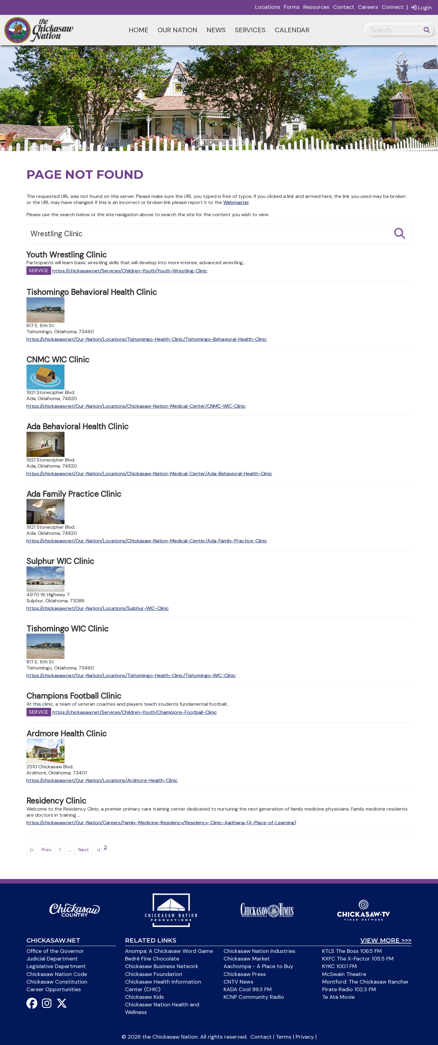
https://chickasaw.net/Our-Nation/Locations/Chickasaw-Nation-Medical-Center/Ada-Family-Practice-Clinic (146, 541)
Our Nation (177, 30)
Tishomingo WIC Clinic (67, 629)
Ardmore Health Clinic (66, 733)
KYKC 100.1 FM (339, 966)
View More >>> (386, 940)
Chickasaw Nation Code (56, 974)
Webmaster (236, 202)
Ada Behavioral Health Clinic (77, 426)
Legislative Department (56, 966)
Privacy (305, 1036)
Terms (283, 1036)
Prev (46, 849)
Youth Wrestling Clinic (66, 255)
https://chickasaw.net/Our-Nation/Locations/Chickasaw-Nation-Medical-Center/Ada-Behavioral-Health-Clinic (149, 473)
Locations (267, 7)
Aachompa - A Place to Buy (258, 966)
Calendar (292, 30)
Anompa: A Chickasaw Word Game (169, 951)
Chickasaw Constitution (56, 981)
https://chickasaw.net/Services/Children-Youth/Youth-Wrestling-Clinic (129, 271)
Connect (393, 7)
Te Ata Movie (338, 997)
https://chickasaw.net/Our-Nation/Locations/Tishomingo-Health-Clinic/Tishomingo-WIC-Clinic (131, 675)
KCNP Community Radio (254, 997)
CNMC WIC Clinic (57, 360)
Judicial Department (52, 958)
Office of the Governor (55, 951)
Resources (316, 7)
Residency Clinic (56, 801)
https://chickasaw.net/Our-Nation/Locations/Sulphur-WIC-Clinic (97, 608)
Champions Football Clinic (73, 696)
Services (250, 30)
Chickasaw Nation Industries (259, 951)
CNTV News (238, 981)
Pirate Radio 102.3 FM (349, 989)
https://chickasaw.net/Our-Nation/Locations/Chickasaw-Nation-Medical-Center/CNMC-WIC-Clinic (136, 406)
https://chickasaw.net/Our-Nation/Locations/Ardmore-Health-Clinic (102, 780)
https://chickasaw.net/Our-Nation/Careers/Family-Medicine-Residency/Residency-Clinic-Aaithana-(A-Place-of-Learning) (161, 822)
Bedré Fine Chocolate (152, 958)
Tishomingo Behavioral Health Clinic (91, 292)
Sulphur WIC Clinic (60, 561)
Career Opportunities (53, 989)
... (69, 849)
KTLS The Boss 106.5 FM (352, 951)
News (216, 30)
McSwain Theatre (344, 974)
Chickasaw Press (245, 974)
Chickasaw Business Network (161, 966)
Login (421, 7)
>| (98, 849)
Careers (368, 7)
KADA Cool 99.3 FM (248, 989)
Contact (343, 7)
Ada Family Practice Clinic (73, 494)
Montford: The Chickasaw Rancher (365, 981)
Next (83, 849)
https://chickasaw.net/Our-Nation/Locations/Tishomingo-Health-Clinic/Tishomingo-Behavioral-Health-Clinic (146, 339)
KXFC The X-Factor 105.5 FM (358, 958)
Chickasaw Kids (144, 997)
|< (32, 849)
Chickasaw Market (247, 958)
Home (138, 30)
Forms (292, 7)
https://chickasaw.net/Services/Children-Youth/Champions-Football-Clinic (134, 712)
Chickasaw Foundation (153, 974)
